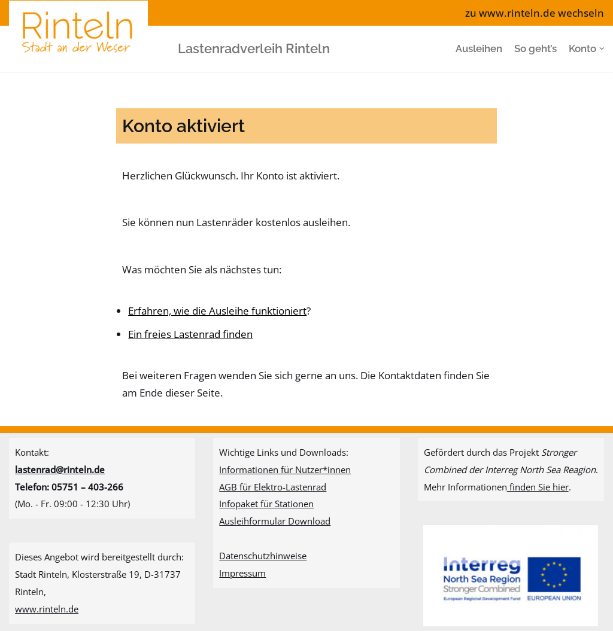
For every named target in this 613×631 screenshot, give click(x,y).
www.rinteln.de (46, 609)
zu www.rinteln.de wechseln (534, 13)
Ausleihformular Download (274, 521)
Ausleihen (479, 48)
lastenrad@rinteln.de (60, 469)
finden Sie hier (538, 487)
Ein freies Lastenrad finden (190, 334)
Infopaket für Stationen (266, 504)
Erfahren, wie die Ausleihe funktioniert (217, 311)
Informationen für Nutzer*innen (285, 469)
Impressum (242, 573)
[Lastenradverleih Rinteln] (81, 48)
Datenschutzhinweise (262, 556)
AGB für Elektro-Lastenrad (272, 487)
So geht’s (535, 48)
